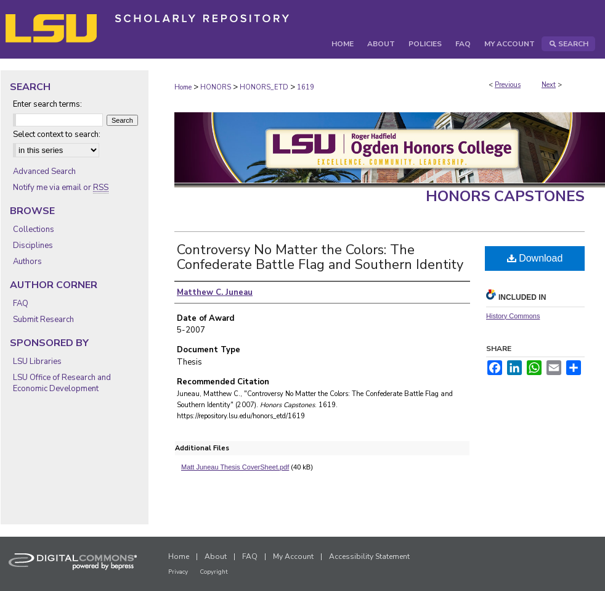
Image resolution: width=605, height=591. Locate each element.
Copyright (214, 572)
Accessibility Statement (369, 556)
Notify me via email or (60, 187)
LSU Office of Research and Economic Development (62, 383)
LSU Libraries (37, 361)
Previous (508, 84)
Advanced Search (44, 171)
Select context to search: (56, 134)
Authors (27, 261)
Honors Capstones (505, 196)
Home (183, 87)
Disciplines (33, 245)
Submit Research (43, 319)
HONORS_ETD (264, 87)
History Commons (513, 316)
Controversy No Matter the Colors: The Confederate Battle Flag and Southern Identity (320, 257)
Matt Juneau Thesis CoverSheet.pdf (235, 467)
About (216, 556)
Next (549, 84)
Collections (33, 229)
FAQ (20, 303)
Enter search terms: (47, 104)
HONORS (215, 87)
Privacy (178, 572)
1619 (305, 87)
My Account (293, 556)
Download (535, 258)
